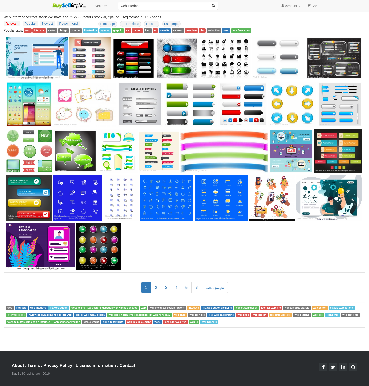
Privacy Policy (58, 365)
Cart (312, 5)
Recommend (68, 23)
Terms (34, 365)
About (18, 365)
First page (107, 24)
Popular (30, 23)
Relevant (11, 23)
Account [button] (290, 6)
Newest (47, 23)
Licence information (96, 365)
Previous (130, 24)
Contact (127, 365)
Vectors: (101, 6)
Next (151, 24)
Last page (171, 24)
